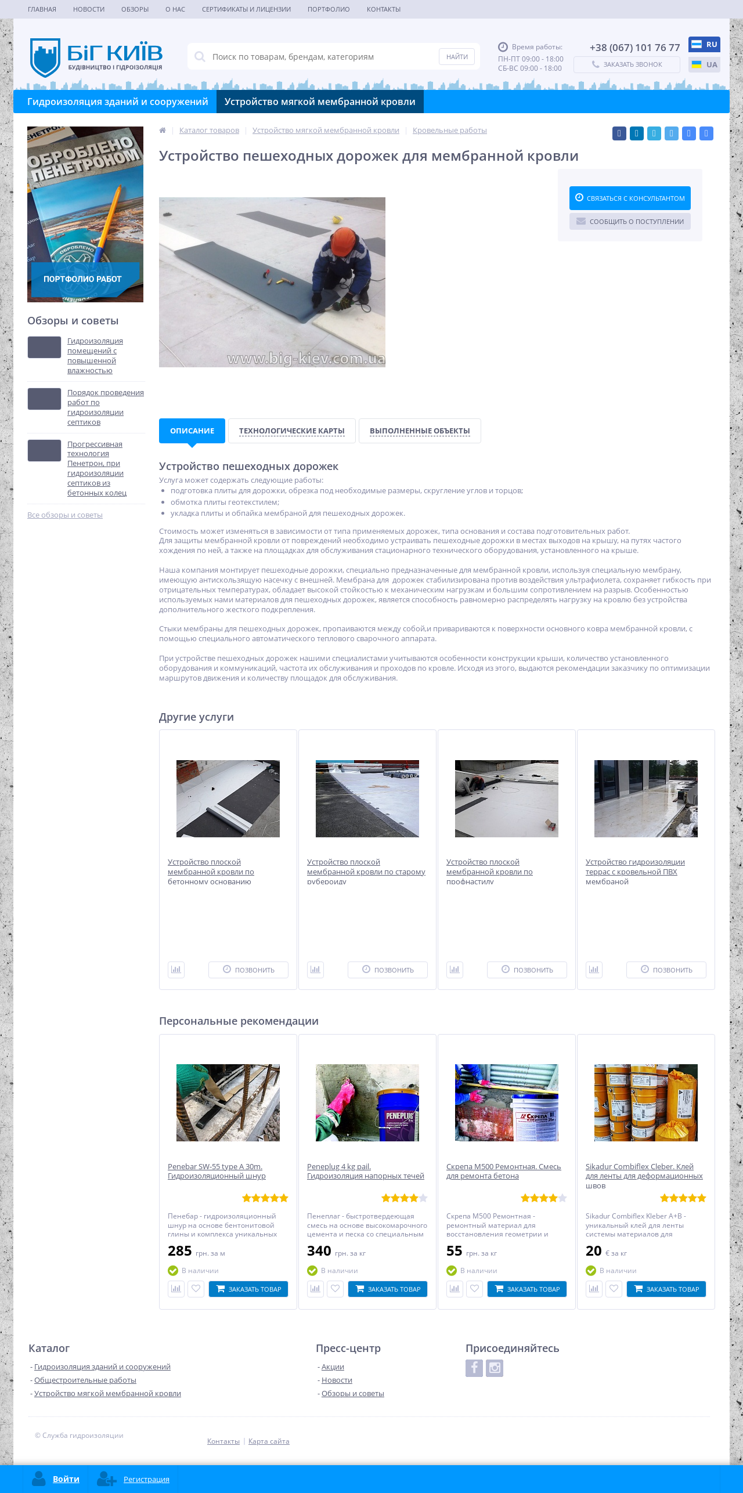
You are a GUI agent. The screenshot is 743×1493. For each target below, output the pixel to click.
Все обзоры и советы (65, 515)
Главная (42, 9)
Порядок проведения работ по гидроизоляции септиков (105, 407)
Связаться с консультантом (630, 198)
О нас (175, 9)
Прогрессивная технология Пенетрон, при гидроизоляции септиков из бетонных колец (97, 468)
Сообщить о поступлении (630, 221)
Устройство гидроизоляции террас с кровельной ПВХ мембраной (635, 872)
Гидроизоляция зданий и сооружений (117, 101)
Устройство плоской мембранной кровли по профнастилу (489, 872)
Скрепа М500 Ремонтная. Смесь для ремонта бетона (503, 1171)
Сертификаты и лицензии (246, 9)
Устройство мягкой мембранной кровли (320, 101)
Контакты (384, 9)
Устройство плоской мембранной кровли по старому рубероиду (366, 872)
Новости (88, 9)
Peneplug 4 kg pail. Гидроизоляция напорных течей (365, 1171)
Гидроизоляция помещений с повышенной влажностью (95, 355)
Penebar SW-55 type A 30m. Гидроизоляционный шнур (217, 1171)
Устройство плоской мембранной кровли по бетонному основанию (211, 872)
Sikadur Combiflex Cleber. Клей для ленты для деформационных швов (644, 1176)
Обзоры (135, 9)
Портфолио (329, 9)
